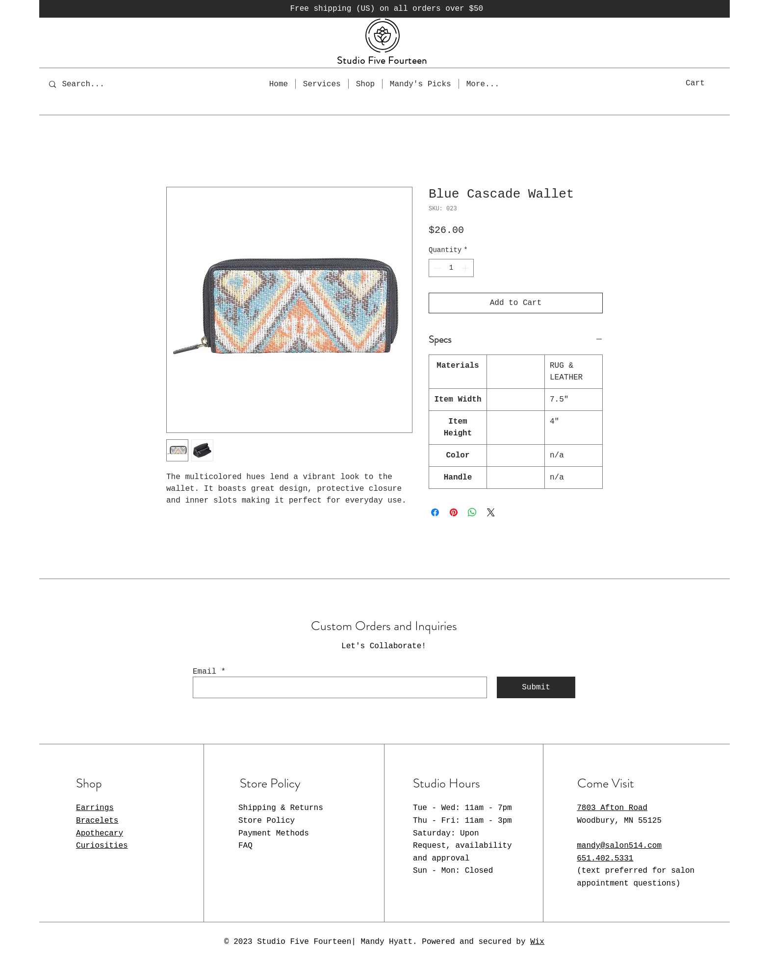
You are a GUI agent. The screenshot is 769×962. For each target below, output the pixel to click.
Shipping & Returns (280, 808)
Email (204, 672)
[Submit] (536, 687)
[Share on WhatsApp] (472, 512)
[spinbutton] (451, 268)
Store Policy (266, 820)
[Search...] (90, 84)
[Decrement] (436, 268)
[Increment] (466, 268)
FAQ (245, 845)
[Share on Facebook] (435, 512)
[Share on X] (491, 512)
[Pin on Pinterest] (454, 512)
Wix (537, 941)
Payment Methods (273, 833)
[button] (706, 82)
